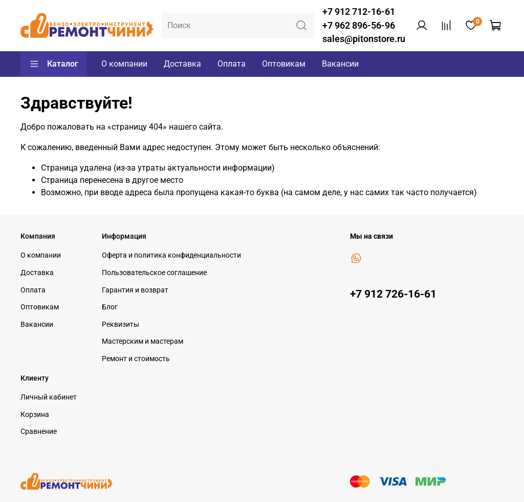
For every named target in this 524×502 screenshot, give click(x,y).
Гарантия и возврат (135, 290)
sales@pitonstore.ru (363, 39)
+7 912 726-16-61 (393, 294)
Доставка (182, 64)
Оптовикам (283, 64)
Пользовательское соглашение (154, 272)
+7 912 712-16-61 (358, 12)
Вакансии (340, 64)
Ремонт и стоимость (136, 358)
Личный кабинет (48, 397)
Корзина (34, 414)
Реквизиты (120, 324)
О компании (124, 64)
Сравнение (38, 431)
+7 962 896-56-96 (358, 25)
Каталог (53, 64)
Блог (110, 307)
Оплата (231, 64)
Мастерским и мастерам (142, 341)
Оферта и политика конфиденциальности (171, 255)
